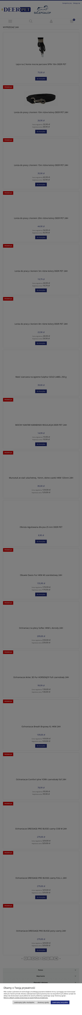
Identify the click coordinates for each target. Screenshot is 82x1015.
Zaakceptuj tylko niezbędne (24, 1002)
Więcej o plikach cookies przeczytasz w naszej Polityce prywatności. (26, 998)
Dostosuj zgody (43, 1002)
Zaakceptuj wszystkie (60, 1002)
